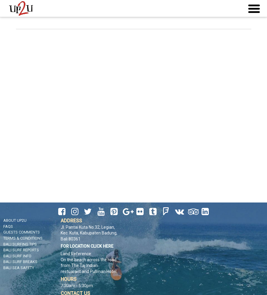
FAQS (8, 226)
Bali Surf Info (17, 256)
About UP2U (15, 220)
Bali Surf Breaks (20, 261)
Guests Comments (21, 232)
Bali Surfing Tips (20, 244)
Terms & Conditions (23, 238)
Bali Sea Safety (18, 267)
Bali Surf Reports (21, 250)
